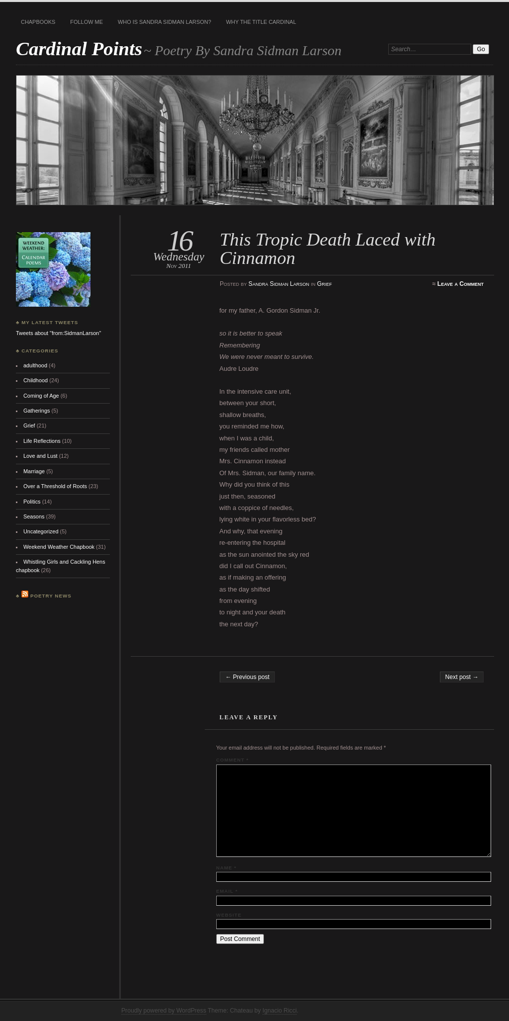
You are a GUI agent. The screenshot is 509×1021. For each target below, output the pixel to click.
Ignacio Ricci (279, 1010)
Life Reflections (42, 441)
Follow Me (86, 22)
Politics (32, 502)
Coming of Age (41, 396)
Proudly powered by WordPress (163, 1010)
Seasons (34, 516)
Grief (324, 283)
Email (227, 891)
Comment (232, 760)
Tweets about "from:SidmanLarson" (58, 333)
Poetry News (51, 595)
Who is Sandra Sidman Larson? (164, 22)
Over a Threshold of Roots (55, 486)
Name (226, 867)
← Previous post (247, 677)
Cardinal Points (79, 48)
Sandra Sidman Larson (279, 283)
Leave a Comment (460, 283)
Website (229, 915)
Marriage (34, 471)
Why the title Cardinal (261, 22)
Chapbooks (38, 22)
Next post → (462, 677)
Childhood (35, 380)
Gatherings (36, 411)
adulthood (35, 365)
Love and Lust (40, 456)
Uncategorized (41, 531)
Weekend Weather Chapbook (58, 547)
